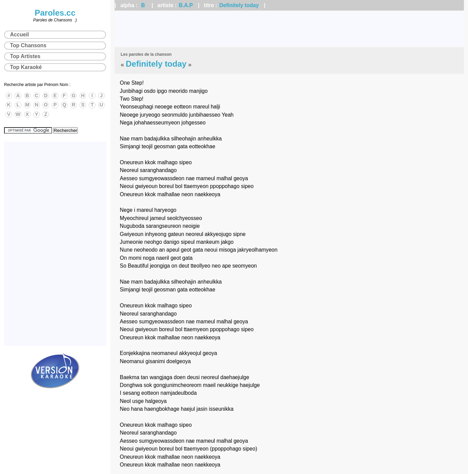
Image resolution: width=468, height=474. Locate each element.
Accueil (19, 34)
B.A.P (186, 5)
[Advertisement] (289, 29)
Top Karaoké (26, 67)
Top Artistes (25, 56)
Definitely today (239, 5)
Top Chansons (28, 45)
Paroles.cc (55, 12)
